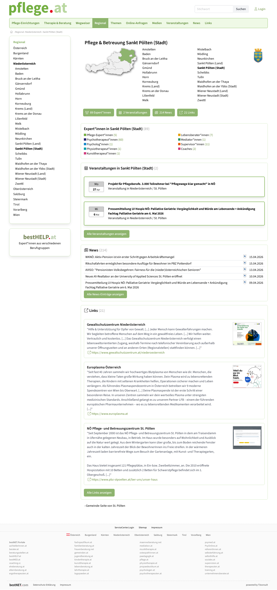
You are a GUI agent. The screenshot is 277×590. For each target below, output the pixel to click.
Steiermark (20, 199)
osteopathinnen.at (149, 552)
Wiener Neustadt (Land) (30, 174)
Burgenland (20, 53)
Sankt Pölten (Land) (28, 144)
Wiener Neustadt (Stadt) (30, 179)
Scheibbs (21, 154)
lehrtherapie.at (81, 570)
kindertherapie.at (83, 559)
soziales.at (210, 559)
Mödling (20, 134)
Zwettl (19, 184)
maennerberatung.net (150, 542)
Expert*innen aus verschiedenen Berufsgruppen (40, 243)
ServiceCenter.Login (124, 527)
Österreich (20, 48)
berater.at (14, 549)
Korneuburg (23, 104)
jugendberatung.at (83, 556)
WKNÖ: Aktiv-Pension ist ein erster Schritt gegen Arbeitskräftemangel (129, 257)
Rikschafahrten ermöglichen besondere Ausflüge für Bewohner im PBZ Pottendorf (138, 263)
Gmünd (20, 89)
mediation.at (146, 545)
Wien (16, 215)
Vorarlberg (20, 210)
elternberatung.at (18, 570)
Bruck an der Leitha (27, 79)
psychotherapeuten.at (151, 573)
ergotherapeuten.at (18, 573)
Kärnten (18, 58)
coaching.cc (15, 563)
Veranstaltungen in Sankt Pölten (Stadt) (121, 168)
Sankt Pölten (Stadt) (53, 32)
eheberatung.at (16, 566)
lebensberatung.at (83, 566)
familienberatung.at (84, 545)
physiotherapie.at (148, 563)
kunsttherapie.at (82, 563)
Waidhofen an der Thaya (31, 164)
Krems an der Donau (28, 114)
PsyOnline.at (211, 545)
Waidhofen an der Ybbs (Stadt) (35, 169)
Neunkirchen (23, 139)
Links (94, 310)
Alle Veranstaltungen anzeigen (106, 234)
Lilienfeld (21, 119)
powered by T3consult (257, 585)
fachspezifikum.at (83, 542)
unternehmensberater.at (217, 573)
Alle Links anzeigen (99, 493)
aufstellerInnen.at (18, 545)
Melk (18, 124)
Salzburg (19, 194)
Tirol (16, 204)
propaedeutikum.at (149, 566)
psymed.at (210, 542)
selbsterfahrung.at (214, 552)
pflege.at (144, 559)
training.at (210, 570)
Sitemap (143, 527)
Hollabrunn (22, 94)
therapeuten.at (212, 566)
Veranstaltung (117, 188)
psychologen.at (147, 570)
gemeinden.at (81, 552)
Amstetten (21, 69)
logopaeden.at (81, 573)
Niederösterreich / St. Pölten (148, 188)
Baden (19, 74)
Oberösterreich (23, 189)
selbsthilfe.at (211, 556)
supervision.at (212, 563)
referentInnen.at (213, 549)
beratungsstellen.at (18, 552)
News (95, 250)
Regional (19, 32)
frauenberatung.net (84, 549)
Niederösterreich (33, 32)
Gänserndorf (23, 84)
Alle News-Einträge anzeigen (105, 294)
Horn (18, 99)
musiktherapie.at (148, 549)
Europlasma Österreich (104, 367)
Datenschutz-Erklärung (44, 585)
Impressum (156, 527)
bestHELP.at (15, 556)
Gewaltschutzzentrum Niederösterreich (116, 324)
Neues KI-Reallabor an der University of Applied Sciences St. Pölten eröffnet (133, 276)
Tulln (18, 159)
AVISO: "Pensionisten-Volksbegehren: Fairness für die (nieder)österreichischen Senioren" (143, 270)
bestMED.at (14, 559)
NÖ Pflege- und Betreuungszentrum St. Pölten (121, 428)
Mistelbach (22, 129)
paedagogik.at (147, 556)
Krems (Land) (24, 109)
